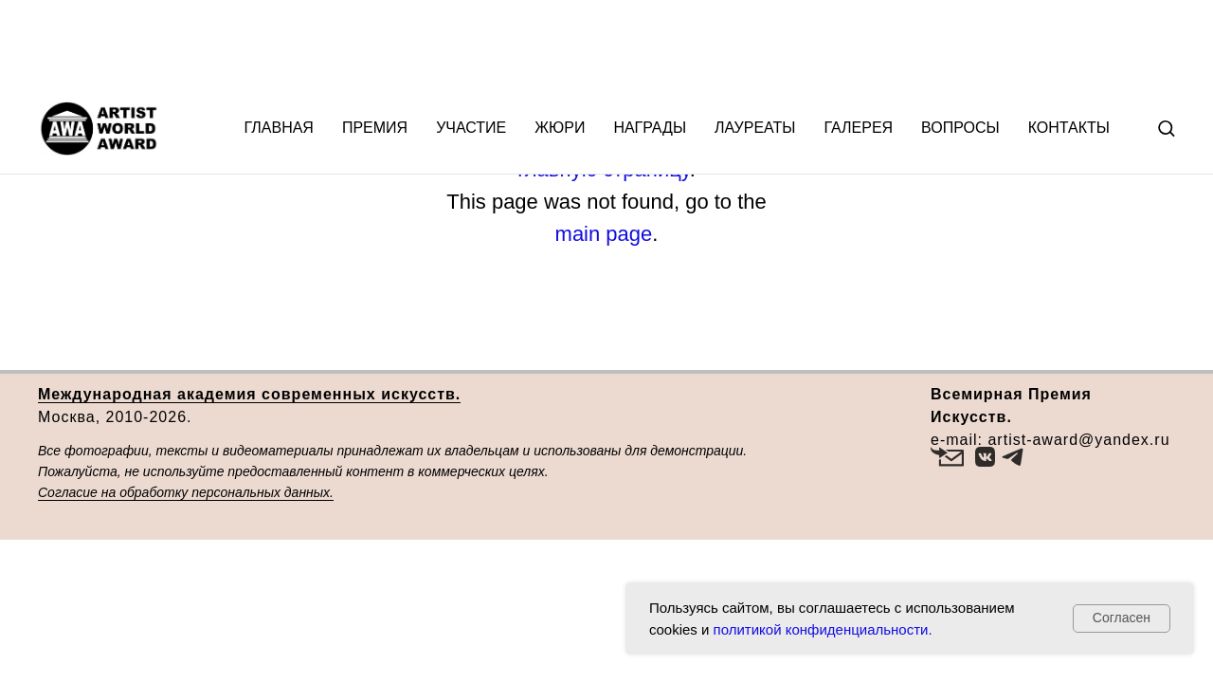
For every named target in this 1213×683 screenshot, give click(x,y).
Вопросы (960, 45)
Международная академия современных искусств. (249, 394)
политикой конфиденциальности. (823, 629)
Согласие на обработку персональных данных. (186, 492)
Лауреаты (755, 45)
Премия (374, 45)
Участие (471, 45)
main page (604, 234)
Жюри (559, 45)
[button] (1166, 45)
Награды (649, 45)
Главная (279, 45)
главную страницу (603, 169)
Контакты (1069, 45)
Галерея (858, 45)
